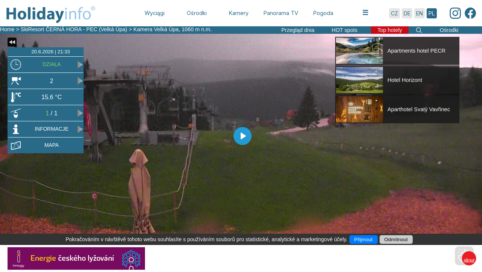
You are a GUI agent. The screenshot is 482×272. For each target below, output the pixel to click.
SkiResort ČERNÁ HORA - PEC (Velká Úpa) (74, 29)
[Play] (242, 136)
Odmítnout (396, 239)
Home (7, 29)
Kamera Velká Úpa (155, 29)
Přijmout (363, 239)
